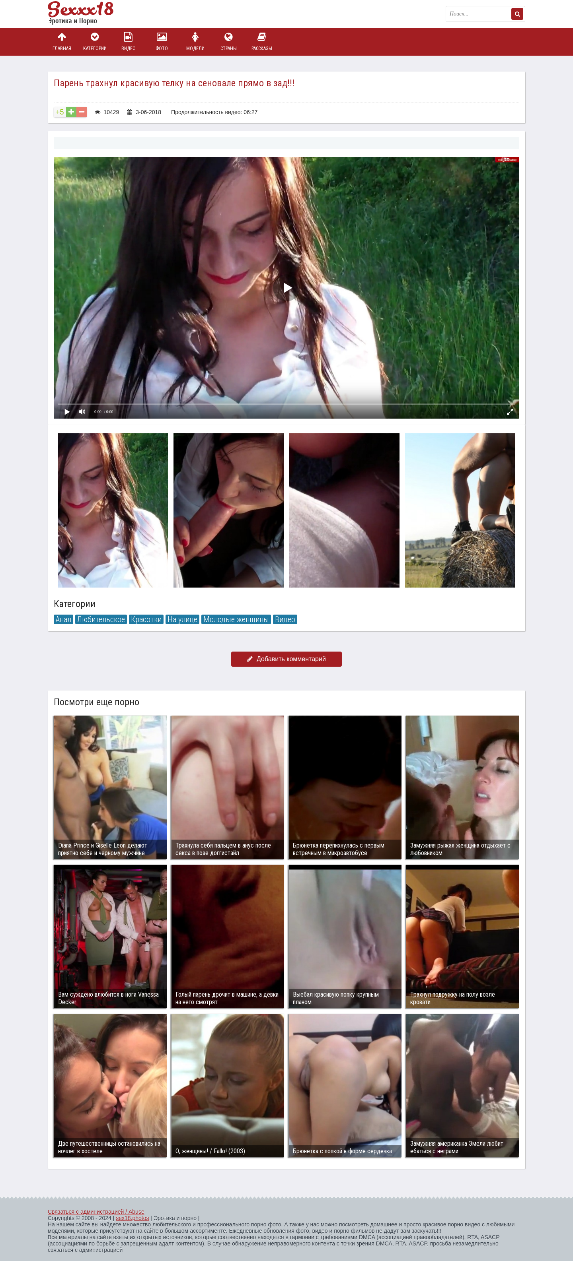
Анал (63, 619)
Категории (95, 41)
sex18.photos (132, 1218)
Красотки (146, 619)
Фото (162, 41)
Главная (62, 41)
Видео (128, 41)
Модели (195, 41)
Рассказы (262, 41)
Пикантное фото (87, 14)
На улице (182, 619)
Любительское (101, 619)
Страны (228, 41)
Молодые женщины (236, 619)
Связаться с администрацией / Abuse (96, 1212)
